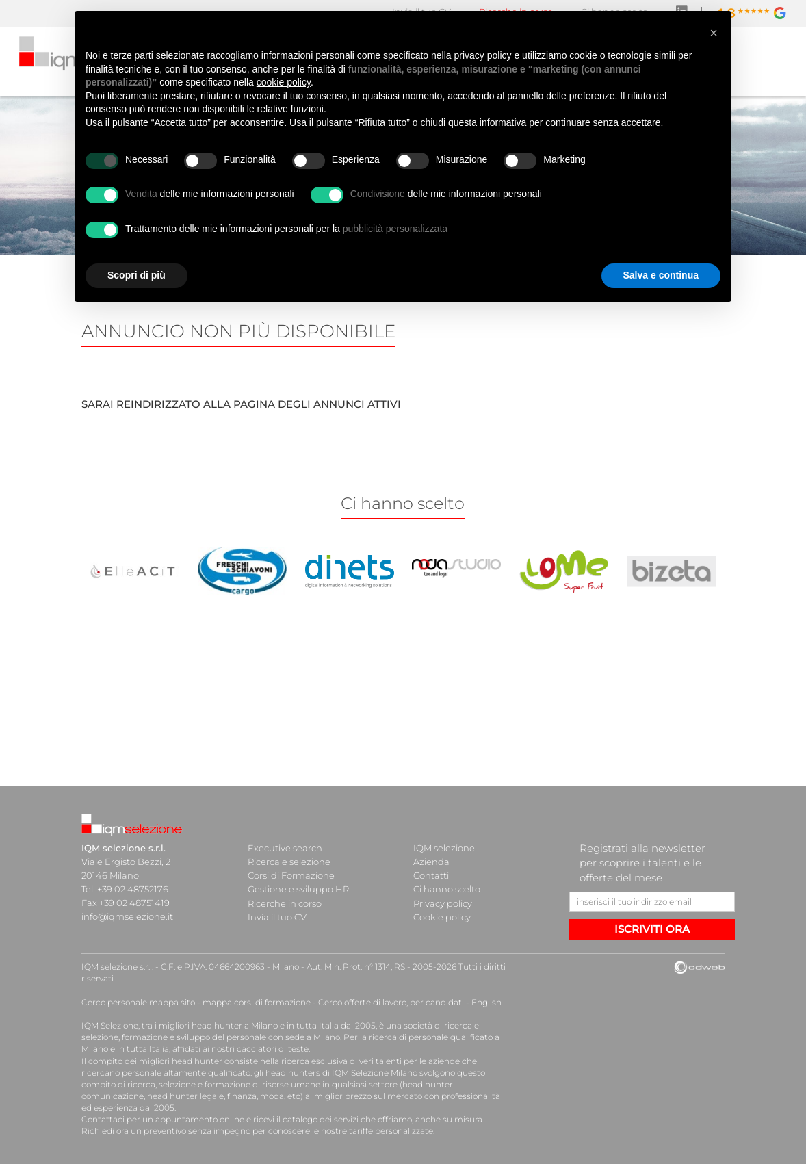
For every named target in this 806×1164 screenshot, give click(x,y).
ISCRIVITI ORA (652, 928)
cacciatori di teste (273, 1049)
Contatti (431, 875)
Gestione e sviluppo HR (298, 888)
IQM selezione (444, 847)
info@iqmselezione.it (127, 916)
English (486, 1002)
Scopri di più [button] (136, 275)
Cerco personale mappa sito (138, 1002)
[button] (714, 33)
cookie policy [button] (284, 82)
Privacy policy (442, 902)
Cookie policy (442, 916)
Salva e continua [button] (661, 275)
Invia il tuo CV (277, 916)
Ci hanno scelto (446, 888)
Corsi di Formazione (291, 875)
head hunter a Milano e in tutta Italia (265, 1025)
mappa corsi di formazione (257, 1002)
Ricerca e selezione (289, 861)
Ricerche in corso (285, 902)
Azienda (431, 861)
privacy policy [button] (483, 55)
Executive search (285, 847)
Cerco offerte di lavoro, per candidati (391, 1002)
